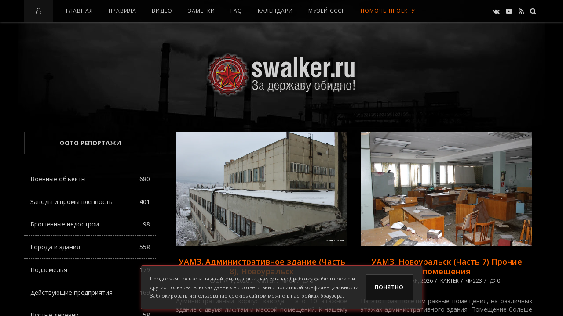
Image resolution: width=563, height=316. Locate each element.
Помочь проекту (388, 10)
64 (288, 280)
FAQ (236, 10)
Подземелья (90, 269)
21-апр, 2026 (229, 280)
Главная (79, 10)
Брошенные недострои (90, 224)
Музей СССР (326, 10)
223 (474, 280)
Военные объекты (90, 179)
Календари (275, 10)
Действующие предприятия (90, 292)
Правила (122, 10)
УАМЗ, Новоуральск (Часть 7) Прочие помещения (446, 266)
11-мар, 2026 (413, 280)
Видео (162, 10)
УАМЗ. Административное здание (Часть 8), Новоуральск (262, 266)
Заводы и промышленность (90, 201)
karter (265, 280)
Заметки (201, 10)
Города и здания (90, 247)
